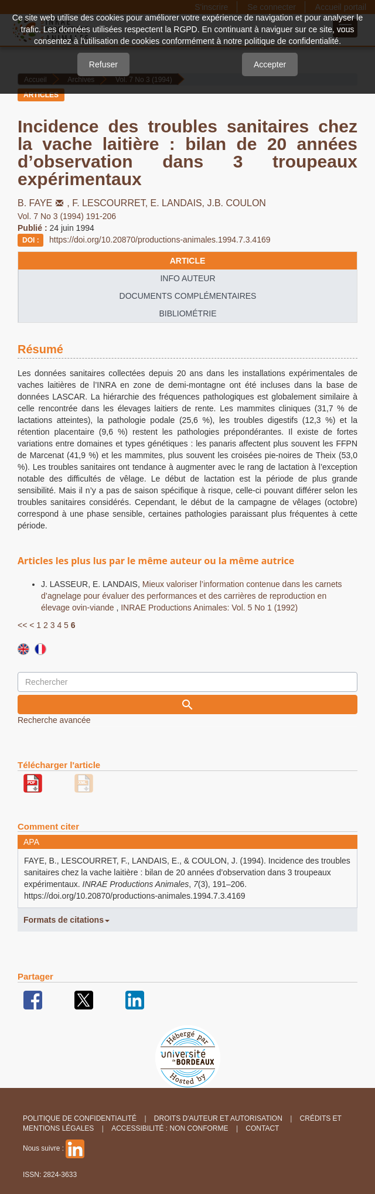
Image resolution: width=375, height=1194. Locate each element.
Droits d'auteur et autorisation (218, 1118)
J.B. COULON (236, 203)
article (188, 260)
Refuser (103, 64)
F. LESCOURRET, (111, 203)
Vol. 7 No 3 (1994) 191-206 (67, 216)
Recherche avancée (54, 720)
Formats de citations (66, 920)
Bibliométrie (187, 313)
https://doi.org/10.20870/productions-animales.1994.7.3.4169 (160, 239)
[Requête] (187, 682)
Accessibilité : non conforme (169, 1128)
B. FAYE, (45, 203)
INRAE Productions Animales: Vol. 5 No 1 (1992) (209, 607)
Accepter (270, 64)
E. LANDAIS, (179, 203)
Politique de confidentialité (80, 1118)
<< (22, 625)
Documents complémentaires (188, 296)
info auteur (187, 278)
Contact (262, 1128)
